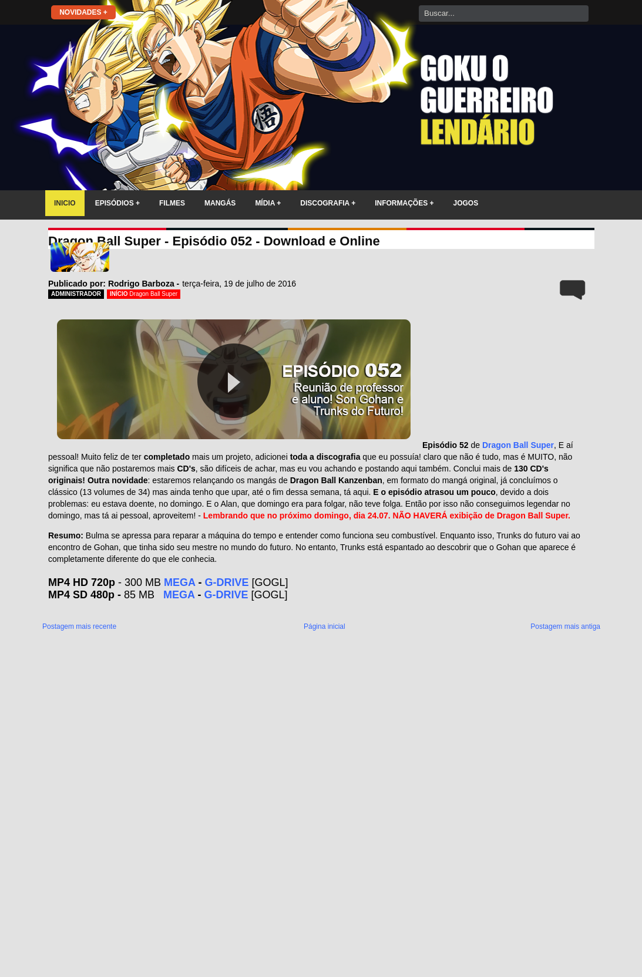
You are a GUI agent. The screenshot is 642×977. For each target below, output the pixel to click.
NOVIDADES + (83, 12)
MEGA (179, 582)
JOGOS (466, 203)
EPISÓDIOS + (117, 203)
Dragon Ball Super (153, 294)
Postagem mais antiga (565, 626)
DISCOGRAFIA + (327, 203)
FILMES (172, 203)
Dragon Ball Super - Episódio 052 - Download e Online (214, 241)
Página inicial (324, 626)
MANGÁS (220, 203)
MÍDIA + (268, 203)
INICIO (65, 203)
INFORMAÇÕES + (404, 203)
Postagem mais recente (79, 626)
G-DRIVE (226, 582)
